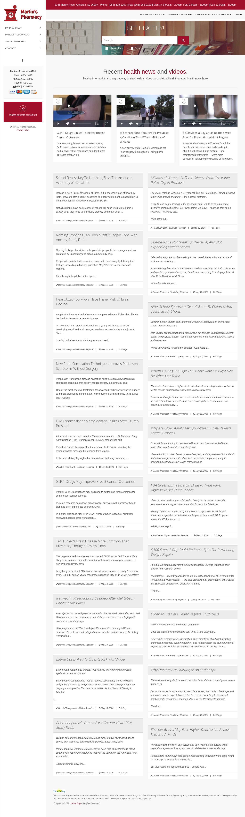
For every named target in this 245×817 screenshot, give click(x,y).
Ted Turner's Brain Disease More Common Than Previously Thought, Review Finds (92, 543)
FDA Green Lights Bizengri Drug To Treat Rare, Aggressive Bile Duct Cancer (186, 487)
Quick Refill (187, 14)
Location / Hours (206, 14)
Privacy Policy (23, 130)
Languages (146, 14)
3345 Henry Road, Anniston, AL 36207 (76, 4)
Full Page (123, 220)
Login (239, 14)
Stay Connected (15, 41)
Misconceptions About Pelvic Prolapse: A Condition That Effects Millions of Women (144, 137)
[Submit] (183, 40)
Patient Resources (17, 34)
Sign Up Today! (225, 14)
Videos (137, 48)
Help (157, 14)
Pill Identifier (170, 14)
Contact (10, 48)
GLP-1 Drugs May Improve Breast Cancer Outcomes (95, 481)
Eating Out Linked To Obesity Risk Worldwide (90, 659)
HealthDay (76, 803)
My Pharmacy (13, 28)
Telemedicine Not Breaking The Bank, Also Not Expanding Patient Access (186, 244)
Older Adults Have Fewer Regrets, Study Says (185, 614)
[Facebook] (22, 60)
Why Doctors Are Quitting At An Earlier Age (183, 670)
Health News (115, 48)
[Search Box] (140, 40)
